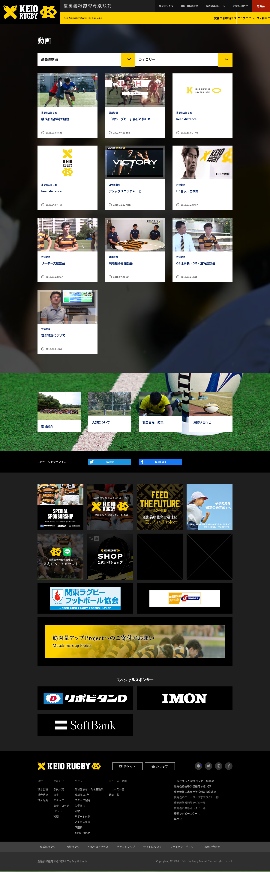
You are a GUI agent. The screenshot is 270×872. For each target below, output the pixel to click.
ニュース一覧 (116, 790)
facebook (228, 767)
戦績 (56, 818)
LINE (201, 766)
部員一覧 (58, 790)
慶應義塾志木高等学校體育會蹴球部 (195, 793)
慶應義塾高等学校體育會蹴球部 (192, 787)
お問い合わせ (243, 6)
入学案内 (80, 807)
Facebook (160, 463)
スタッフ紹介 (82, 801)
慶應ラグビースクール (187, 815)
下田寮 (78, 828)
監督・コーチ (61, 807)
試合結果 (43, 796)
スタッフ (58, 801)
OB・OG (58, 812)
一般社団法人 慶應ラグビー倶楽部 (194, 782)
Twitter (110, 463)
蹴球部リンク (174, 6)
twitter (208, 767)
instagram (218, 767)
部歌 (77, 812)
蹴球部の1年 (82, 796)
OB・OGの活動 (196, 6)
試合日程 (43, 790)
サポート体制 (82, 818)
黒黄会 (262, 6)
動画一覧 (114, 796)
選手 (56, 796)
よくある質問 (82, 823)
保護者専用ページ (220, 6)
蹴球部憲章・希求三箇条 (89, 790)
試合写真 (43, 801)
